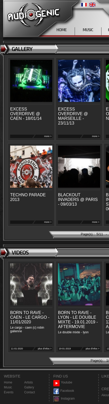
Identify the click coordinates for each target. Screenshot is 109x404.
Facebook (63, 390)
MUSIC (88, 29)
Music (8, 387)
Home (8, 382)
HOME (61, 29)
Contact (29, 392)
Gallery (29, 387)
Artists (28, 382)
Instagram (64, 398)
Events (9, 392)
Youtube (62, 382)
